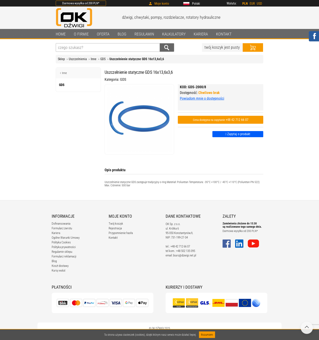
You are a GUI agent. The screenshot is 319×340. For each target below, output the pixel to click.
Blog (54, 261)
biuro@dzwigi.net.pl (184, 255)
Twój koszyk (116, 223)
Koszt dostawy (60, 266)
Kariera (56, 233)
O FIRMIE (81, 34)
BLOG (122, 34)
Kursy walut (58, 270)
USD (259, 4)
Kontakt (113, 238)
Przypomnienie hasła (121, 233)
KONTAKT (224, 34)
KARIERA (201, 34)
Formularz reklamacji (64, 256)
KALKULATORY (174, 34)
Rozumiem (207, 334)
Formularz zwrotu (62, 228)
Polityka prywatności (64, 247)
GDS (103, 59)
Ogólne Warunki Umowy (66, 238)
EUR (252, 4)
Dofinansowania (61, 223)
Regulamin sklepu (62, 252)
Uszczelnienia (78, 59)
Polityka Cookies (61, 242)
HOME (61, 34)
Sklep (61, 59)
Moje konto (161, 4)
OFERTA (103, 34)
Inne (93, 59)
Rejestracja (115, 228)
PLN (245, 4)
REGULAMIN (144, 34)
